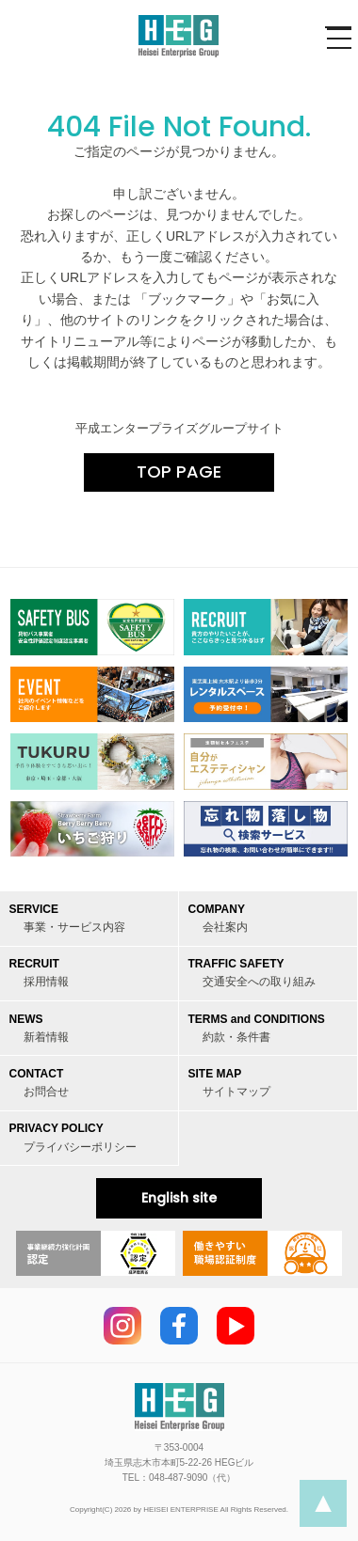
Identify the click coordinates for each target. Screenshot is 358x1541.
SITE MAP (229, 1082)
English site (179, 1197)
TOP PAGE (179, 471)
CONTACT (39, 1082)
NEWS (39, 1028)
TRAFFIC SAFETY (252, 972)
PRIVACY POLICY (73, 1137)
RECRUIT (39, 972)
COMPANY (218, 918)
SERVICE (67, 918)
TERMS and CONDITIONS (256, 1028)
